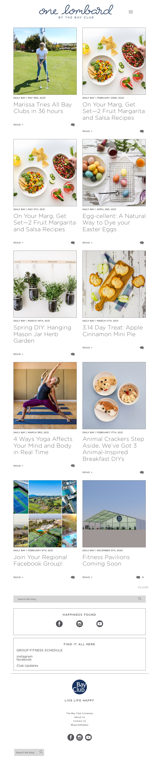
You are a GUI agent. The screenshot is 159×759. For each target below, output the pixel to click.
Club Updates (27, 665)
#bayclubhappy (79, 725)
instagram (24, 656)
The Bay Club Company (79, 713)
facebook (24, 659)
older (143, 587)
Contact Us (79, 721)
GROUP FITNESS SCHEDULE (39, 650)
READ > (18, 124)
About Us (79, 717)
